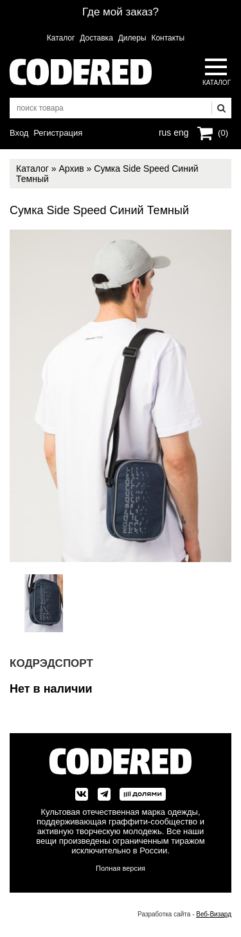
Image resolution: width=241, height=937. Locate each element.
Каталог (61, 37)
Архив (71, 168)
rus (165, 131)
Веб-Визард (213, 914)
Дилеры (132, 37)
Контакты (167, 37)
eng (180, 131)
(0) (223, 133)
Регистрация (57, 133)
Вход (19, 133)
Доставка (96, 37)
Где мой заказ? (120, 12)
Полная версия (120, 868)
